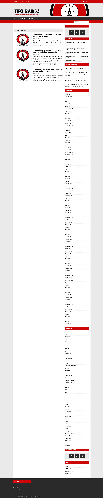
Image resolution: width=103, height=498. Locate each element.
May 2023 (67, 140)
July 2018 (67, 256)
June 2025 (67, 103)
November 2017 (69, 275)
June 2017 (67, 287)
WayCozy (67, 68)
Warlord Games (68, 435)
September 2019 (69, 222)
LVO (66, 399)
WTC (66, 443)
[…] (57, 45)
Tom (66, 423)
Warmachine (68, 438)
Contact (21, 1)
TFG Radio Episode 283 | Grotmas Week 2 (75, 60)
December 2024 (69, 108)
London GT (67, 397)
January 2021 (68, 186)
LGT (66, 394)
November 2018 (69, 246)
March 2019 (68, 236)
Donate (28, 1)
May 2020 (67, 205)
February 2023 (68, 147)
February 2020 (68, 212)
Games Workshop (69, 375)
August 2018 (68, 253)
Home (15, 18)
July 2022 (67, 157)
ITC (66, 389)
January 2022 (68, 161)
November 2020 (69, 190)
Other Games (68, 406)
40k (37, 18)
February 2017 (68, 297)
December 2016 (69, 302)
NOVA (66, 404)
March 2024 (68, 120)
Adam (66, 334)
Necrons (67, 401)
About (15, 1)
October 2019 (68, 219)
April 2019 (67, 234)
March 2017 (68, 294)
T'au (66, 418)
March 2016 (68, 323)
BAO (66, 346)
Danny (66, 363)
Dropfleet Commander (70, 365)
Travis (66, 428)
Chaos (66, 356)
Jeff (66, 392)
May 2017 (67, 289)
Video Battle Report (69, 433)
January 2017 (68, 299)
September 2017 (69, 280)
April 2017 (67, 292)
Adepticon (67, 336)
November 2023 (69, 128)
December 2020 (69, 188)
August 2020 (68, 198)
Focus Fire (67, 370)
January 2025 (68, 106)
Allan (66, 339)
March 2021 (68, 181)
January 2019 (68, 241)
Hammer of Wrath (69, 380)
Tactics (66, 421)
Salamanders (68, 411)
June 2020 (67, 202)
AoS (66, 341)
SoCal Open (68, 416)
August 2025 (68, 101)
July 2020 (67, 200)
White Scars (68, 440)
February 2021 (68, 183)
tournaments (68, 426)
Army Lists (67, 343)
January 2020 (68, 215)
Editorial (67, 368)
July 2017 (67, 285)
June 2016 (67, 316)
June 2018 (67, 258)
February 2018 (68, 268)
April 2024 (67, 118)
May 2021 (67, 176)
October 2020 (68, 193)
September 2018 (69, 251)
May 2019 (67, 231)
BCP (66, 351)
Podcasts (22, 18)
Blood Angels (68, 353)
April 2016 (67, 321)
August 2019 (68, 224)
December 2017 (69, 273)
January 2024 (68, 123)
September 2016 (69, 309)
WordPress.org (68, 473)
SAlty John (67, 414)
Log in (66, 466)
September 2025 (69, 99)
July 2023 (67, 135)
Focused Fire (68, 373)
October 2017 (68, 277)
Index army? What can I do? (77, 86)
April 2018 (67, 263)
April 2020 (67, 207)
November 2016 (69, 304)
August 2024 (68, 111)
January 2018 (68, 270)
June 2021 (67, 173)
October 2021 (68, 166)
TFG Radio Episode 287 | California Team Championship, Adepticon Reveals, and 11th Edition (75, 44)
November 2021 (69, 164)
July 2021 (67, 171)
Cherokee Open (68, 358)
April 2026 (67, 94)
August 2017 (68, 282)
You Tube (67, 445)
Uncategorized (68, 430)
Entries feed (68, 468)
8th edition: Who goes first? (80, 78)
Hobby (66, 385)
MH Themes (37, 496)
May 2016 (67, 319)
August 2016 (68, 311)
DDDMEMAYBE (68, 78)
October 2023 (68, 130)
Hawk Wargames (69, 382)
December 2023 (69, 125)
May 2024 (67, 115)
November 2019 (69, 217)
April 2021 (67, 178)
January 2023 (68, 149)
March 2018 (68, 265)
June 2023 (67, 137)
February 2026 (68, 96)
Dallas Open (68, 360)
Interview (67, 387)
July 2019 (67, 227)
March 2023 (68, 144)
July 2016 (67, 314)
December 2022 (69, 152)
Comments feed (69, 471)
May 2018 (67, 260)
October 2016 (68, 306)
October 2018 (68, 248)
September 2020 (69, 195)
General (30, 18)
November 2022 (69, 154)
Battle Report (68, 348)
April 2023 (67, 142)
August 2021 (68, 169)
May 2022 (67, 159)
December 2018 (69, 244)
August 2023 (68, 132)
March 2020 (68, 210)
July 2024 (67, 113)
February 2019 (68, 239)
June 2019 (67, 229)
